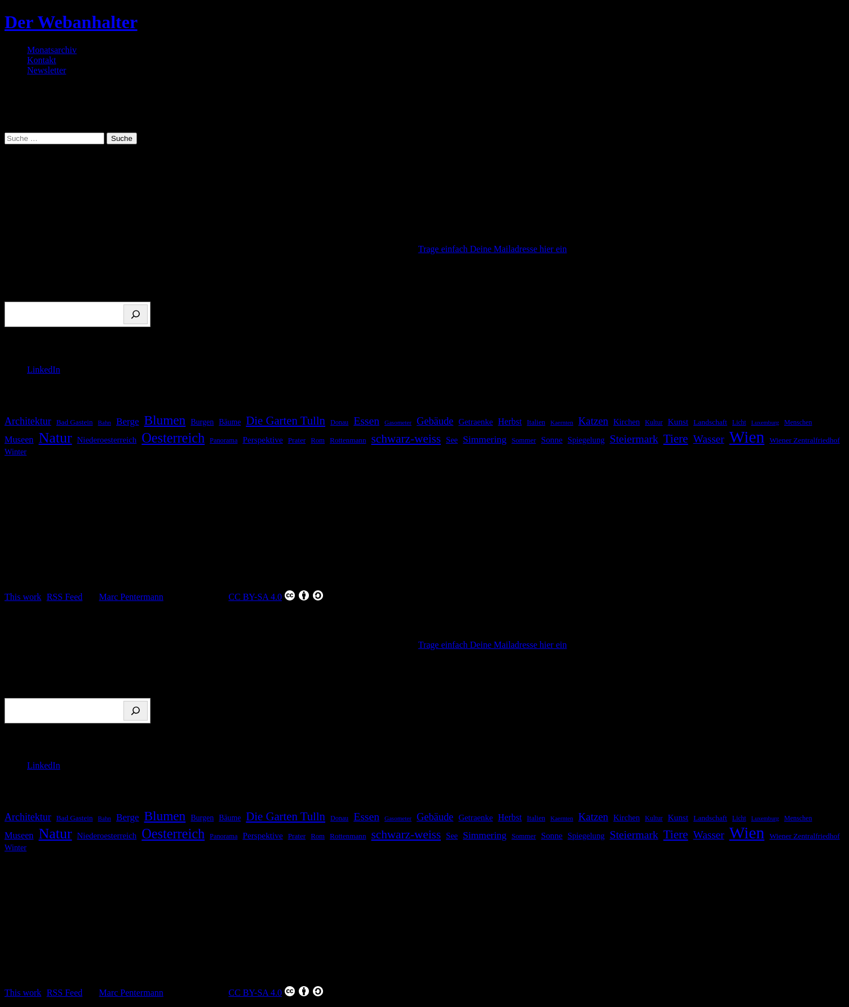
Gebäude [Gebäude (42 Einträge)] (435, 421)
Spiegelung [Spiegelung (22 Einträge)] (586, 439)
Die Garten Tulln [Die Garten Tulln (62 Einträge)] (285, 420)
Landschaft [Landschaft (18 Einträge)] (710, 422)
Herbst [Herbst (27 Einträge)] (509, 421)
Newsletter (46, 70)
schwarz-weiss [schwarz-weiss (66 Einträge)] (406, 438)
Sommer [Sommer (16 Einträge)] (523, 440)
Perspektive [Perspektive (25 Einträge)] (262, 439)
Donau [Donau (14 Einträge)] (339, 422)
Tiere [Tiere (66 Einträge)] (676, 438)
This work (23, 597)
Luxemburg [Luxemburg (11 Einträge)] (765, 422)
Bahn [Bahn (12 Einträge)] (104, 422)
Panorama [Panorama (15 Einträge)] (223, 440)
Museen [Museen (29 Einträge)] (19, 439)
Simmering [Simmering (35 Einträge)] (484, 439)
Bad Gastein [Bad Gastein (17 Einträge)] (74, 422)
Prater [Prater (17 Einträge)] (297, 440)
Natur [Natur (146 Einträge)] (55, 438)
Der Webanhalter (71, 22)
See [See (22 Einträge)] (452, 439)
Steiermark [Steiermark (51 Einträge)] (633, 438)
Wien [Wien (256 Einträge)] (746, 437)
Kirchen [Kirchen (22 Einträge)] (626, 421)
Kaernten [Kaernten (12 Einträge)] (561, 422)
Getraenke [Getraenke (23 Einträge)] (475, 421)
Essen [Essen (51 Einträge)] (366, 420)
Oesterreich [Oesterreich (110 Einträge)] (173, 437)
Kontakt (41, 60)
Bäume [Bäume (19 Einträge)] (230, 422)
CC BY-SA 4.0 (276, 595)
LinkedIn (43, 369)
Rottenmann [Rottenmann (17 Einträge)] (348, 440)
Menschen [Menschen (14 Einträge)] (798, 422)
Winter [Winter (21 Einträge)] (15, 451)
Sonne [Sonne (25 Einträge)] (552, 439)
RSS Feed (65, 597)
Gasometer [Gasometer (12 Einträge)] (398, 422)
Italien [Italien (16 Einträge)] (536, 422)
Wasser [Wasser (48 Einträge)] (708, 439)
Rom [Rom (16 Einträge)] (318, 440)
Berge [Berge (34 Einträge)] (127, 421)
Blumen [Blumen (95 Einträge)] (165, 420)
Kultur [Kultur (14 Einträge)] (654, 422)
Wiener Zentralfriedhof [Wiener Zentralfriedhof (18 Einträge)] (805, 440)
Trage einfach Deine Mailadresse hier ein (492, 249)
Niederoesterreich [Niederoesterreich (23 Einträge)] (107, 439)
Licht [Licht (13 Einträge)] (739, 422)
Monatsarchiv (52, 50)
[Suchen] (135, 314)
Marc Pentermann (131, 597)
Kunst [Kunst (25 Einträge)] (677, 421)
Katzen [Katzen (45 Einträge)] (593, 421)
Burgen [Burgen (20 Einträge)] (202, 421)
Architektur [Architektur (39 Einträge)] (28, 421)
